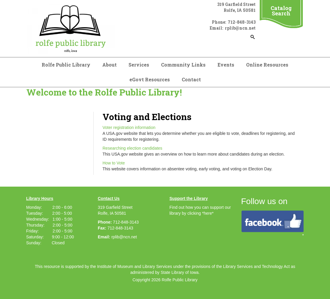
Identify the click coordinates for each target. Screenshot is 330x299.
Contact (191, 79)
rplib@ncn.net (124, 237)
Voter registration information (129, 127)
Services (139, 65)
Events (225, 65)
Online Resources (267, 65)
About (109, 65)
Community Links (183, 65)
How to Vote (114, 163)
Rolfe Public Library (66, 65)
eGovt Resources (149, 79)
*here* (208, 213)
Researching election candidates (132, 148)
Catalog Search (281, 10)
